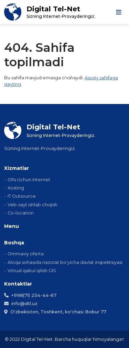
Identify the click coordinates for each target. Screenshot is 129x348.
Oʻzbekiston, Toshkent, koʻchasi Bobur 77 (55, 311)
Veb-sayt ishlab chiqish (32, 204)
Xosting (16, 187)
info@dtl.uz (20, 303)
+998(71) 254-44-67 (30, 295)
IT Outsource (22, 196)
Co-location (21, 213)
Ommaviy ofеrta (26, 253)
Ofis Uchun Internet (29, 179)
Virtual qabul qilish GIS (32, 270)
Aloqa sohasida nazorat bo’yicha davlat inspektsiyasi (65, 262)
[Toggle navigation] (118, 12)
